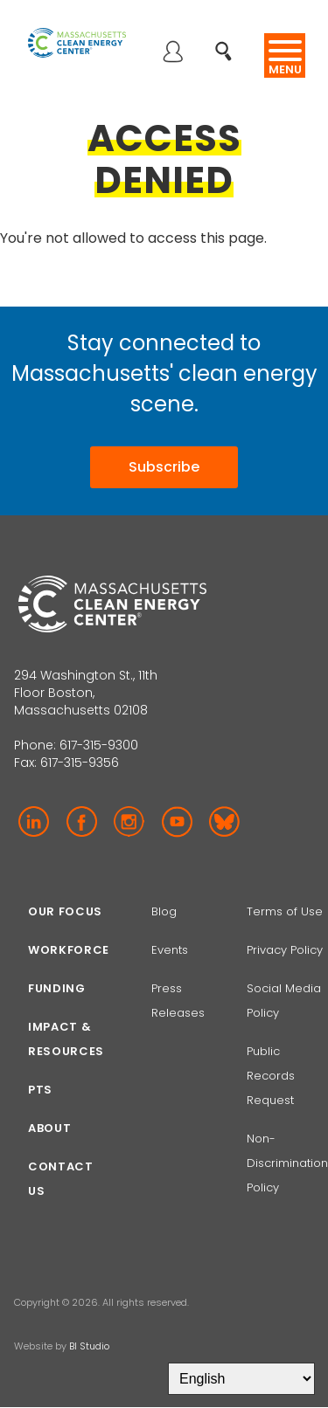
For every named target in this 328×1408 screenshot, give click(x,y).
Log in (172, 53)
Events (169, 950)
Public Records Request (271, 1075)
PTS (40, 1089)
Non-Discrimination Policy (287, 1163)
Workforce (68, 950)
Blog (164, 911)
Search (229, 42)
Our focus (65, 911)
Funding (57, 988)
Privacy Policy (285, 950)
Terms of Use (285, 911)
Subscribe (164, 467)
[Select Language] (241, 1379)
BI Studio (89, 1346)
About (49, 1128)
